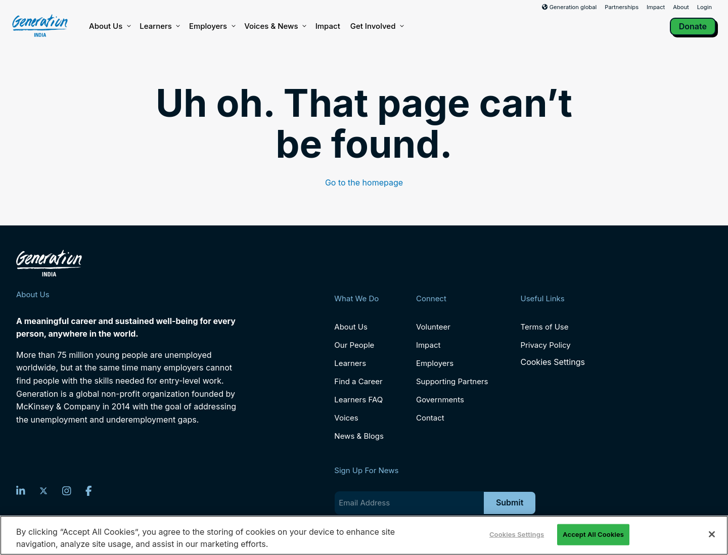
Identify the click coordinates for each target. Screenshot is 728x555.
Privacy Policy (545, 345)
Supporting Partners (452, 381)
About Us (109, 26)
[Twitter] (43, 490)
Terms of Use (544, 327)
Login (704, 7)
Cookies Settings (552, 362)
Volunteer (433, 327)
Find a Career (358, 381)
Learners (159, 26)
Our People (354, 345)
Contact (430, 418)
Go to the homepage (364, 182)
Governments (440, 399)
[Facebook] (88, 491)
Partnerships (622, 7)
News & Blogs (359, 436)
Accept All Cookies (593, 534)
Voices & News (274, 26)
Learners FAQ (358, 399)
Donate (693, 26)
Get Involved (376, 26)
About (681, 7)
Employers (211, 26)
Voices (346, 418)
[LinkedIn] (20, 491)
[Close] (712, 534)
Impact (656, 7)
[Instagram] (66, 491)
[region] (364, 535)
